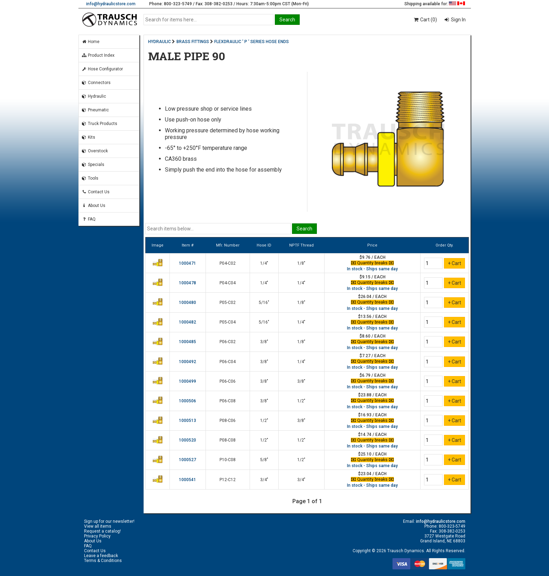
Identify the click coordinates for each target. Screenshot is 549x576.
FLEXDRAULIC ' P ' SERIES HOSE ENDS (251, 41)
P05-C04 (228, 322)
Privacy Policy (97, 536)
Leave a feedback (101, 555)
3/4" (264, 479)
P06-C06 (228, 381)
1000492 (187, 361)
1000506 (187, 400)
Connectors (96, 82)
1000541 (187, 479)
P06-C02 (228, 341)
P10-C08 (228, 459)
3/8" (264, 341)
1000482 (187, 322)
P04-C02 (228, 263)
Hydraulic (94, 96)
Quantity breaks (372, 263)
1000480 (187, 302)
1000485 (187, 341)
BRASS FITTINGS (192, 41)
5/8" (264, 459)
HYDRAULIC (159, 41)
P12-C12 (228, 479)
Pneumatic (95, 109)
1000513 (187, 420)
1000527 (187, 459)
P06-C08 (228, 400)
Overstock (95, 150)
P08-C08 (228, 440)
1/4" (264, 263)
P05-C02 (228, 302)
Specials (93, 164)
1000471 (187, 263)
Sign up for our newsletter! (109, 521)
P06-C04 (228, 361)
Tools (90, 178)
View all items (97, 526)
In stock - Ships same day (372, 268)
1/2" (301, 400)
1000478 (187, 282)
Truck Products (99, 123)
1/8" (301, 263)
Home (90, 41)
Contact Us (96, 191)
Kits (88, 137)
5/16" (264, 302)
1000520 (187, 440)
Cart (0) (425, 19)
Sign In (458, 19)
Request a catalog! (102, 531)
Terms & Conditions (103, 560)
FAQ (89, 219)
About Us (93, 205)
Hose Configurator (102, 69)
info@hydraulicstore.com (110, 3)
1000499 (187, 381)
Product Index (98, 55)
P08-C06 (228, 420)
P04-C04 (228, 282)
